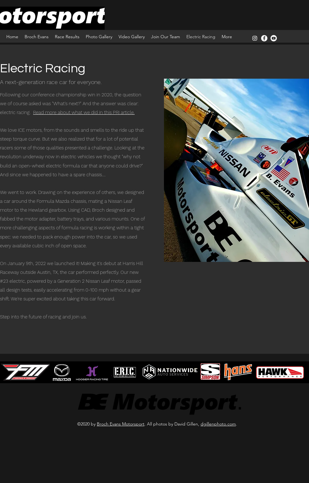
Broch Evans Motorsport (120, 424)
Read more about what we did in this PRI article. (84, 112)
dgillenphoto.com (218, 424)
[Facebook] (264, 38)
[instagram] (255, 38)
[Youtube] (274, 38)
